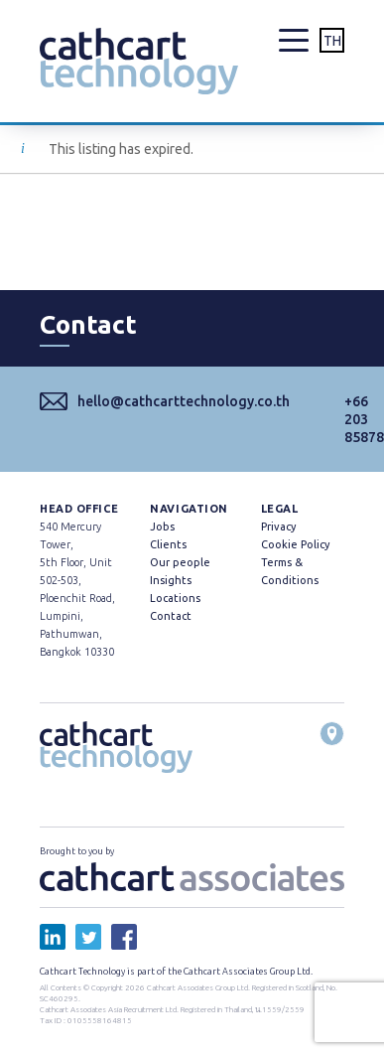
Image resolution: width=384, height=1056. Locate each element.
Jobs (162, 526)
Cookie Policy (295, 544)
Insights (171, 580)
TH (332, 41)
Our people (180, 562)
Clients (168, 544)
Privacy (278, 526)
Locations (175, 598)
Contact (171, 616)
